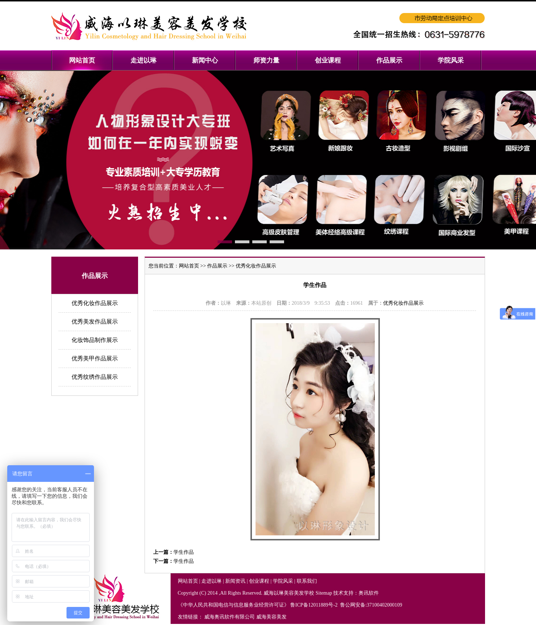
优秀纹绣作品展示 (95, 377)
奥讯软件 (369, 593)
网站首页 (189, 266)
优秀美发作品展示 (95, 321)
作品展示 (217, 266)
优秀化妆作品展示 (95, 303)
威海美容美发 (271, 617)
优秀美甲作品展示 (95, 358)
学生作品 (183, 552)
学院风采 (283, 581)
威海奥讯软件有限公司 (229, 617)
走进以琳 (211, 581)
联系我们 (307, 581)
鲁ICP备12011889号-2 (314, 605)
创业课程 (259, 581)
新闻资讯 (235, 581)
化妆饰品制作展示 (95, 340)
